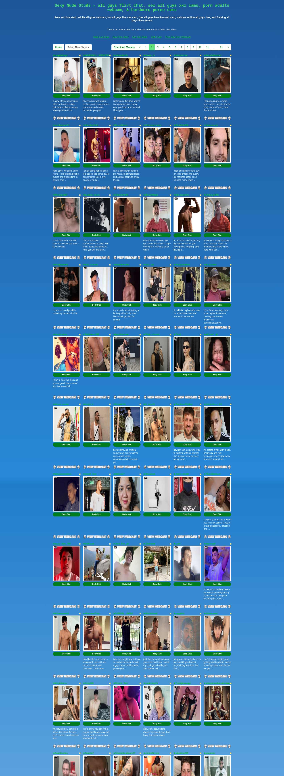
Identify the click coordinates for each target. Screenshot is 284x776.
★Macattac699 (181, 607)
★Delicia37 (119, 386)
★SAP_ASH (149, 662)
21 (221, 47)
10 (200, 47)
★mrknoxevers (181, 165)
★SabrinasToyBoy (183, 331)
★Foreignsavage (182, 551)
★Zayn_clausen (151, 276)
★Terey (177, 276)
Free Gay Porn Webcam (178, 37)
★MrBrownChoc (91, 496)
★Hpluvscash (211, 110)
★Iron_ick (148, 221)
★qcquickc (209, 607)
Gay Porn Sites (120, 37)
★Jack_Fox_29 (121, 441)
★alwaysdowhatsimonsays (218, 551)
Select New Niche (78, 47)
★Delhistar (88, 441)
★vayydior (179, 496)
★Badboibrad (150, 496)
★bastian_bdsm (91, 165)
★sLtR (177, 441)
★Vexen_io (149, 55)
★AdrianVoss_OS (213, 331)
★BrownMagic (150, 165)
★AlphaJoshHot (182, 221)
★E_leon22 (149, 331)
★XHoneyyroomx (152, 110)
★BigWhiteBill (181, 110)
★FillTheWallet (60, 221)
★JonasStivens (151, 607)
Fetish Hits (140, 767)
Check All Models (124, 47)
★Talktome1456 (91, 276)
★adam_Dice (89, 386)
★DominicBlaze (212, 662)
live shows (147, 741)
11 (207, 47)
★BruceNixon (120, 110)
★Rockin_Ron (120, 551)
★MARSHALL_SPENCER (96, 55)
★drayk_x (88, 331)
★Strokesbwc (211, 496)
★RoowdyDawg (61, 662)
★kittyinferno (60, 551)
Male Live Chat (101, 37)
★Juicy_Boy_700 (62, 441)
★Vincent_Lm (211, 276)
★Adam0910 (119, 662)
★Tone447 (88, 607)
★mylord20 (209, 441)
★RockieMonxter (212, 55)
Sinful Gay (156, 37)
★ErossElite (119, 331)
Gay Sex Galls (139, 37)
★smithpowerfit (61, 110)
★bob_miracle (90, 221)
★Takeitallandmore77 (124, 607)
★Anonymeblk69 (91, 662)
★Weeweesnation (62, 386)
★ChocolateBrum (183, 662)
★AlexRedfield (90, 110)
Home (58, 47)
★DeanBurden (60, 607)
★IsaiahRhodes (121, 221)
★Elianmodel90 (61, 496)
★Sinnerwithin (120, 165)
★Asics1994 (210, 221)
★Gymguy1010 (211, 165)
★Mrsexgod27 (60, 165)
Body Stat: (66, 81)
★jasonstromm (121, 276)
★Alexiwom (149, 441)
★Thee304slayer (212, 386)
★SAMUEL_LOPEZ (123, 496)
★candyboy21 (150, 551)
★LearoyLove (60, 276)
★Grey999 (88, 551)
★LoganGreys (60, 55)
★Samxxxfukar (181, 386)
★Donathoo (149, 386)
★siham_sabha (61, 331)
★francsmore (180, 55)
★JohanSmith (120, 55)
